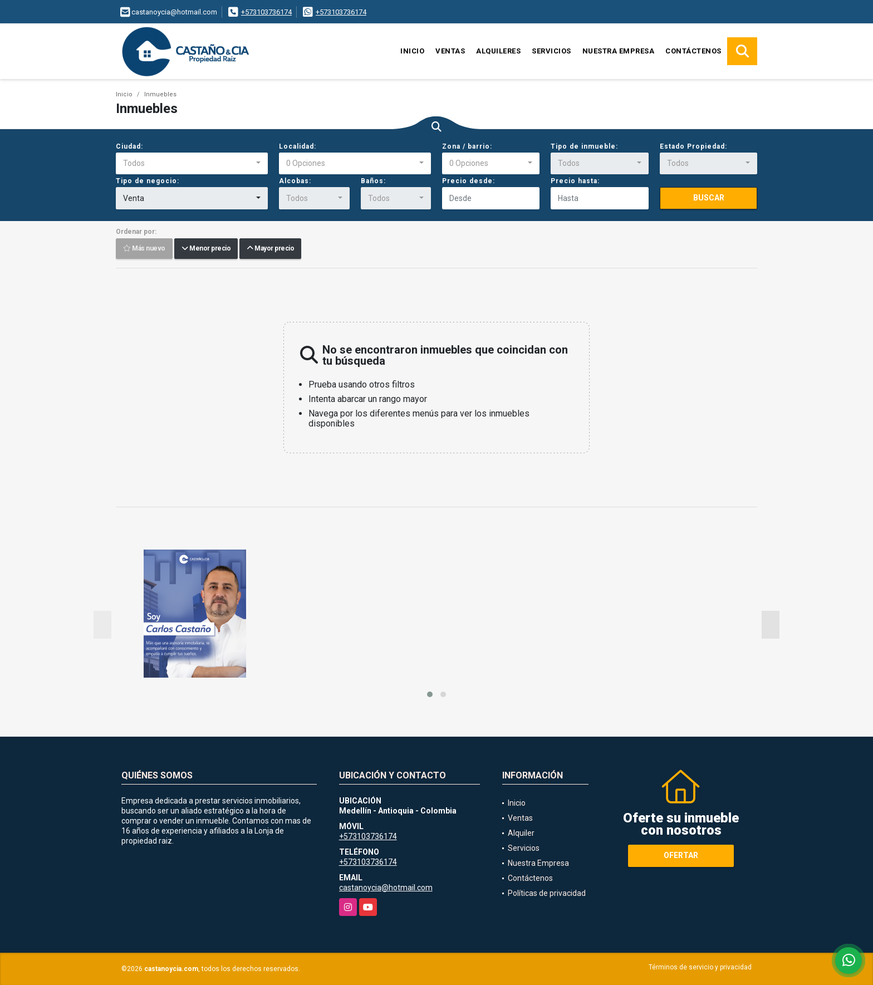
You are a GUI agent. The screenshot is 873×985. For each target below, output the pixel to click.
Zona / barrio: (467, 146)
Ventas (450, 51)
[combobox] (192, 164)
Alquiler (521, 833)
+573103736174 (266, 12)
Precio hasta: (575, 181)
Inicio (412, 51)
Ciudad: (129, 146)
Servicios (551, 51)
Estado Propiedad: (693, 146)
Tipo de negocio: (147, 181)
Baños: (373, 181)
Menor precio (206, 249)
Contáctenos (693, 51)
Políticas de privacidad (547, 893)
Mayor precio (270, 249)
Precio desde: (468, 181)
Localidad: (297, 146)
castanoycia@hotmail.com (386, 887)
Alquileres (498, 51)
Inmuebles (160, 94)
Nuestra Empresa (618, 51)
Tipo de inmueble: (584, 146)
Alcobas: (295, 181)
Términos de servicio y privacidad (700, 967)
